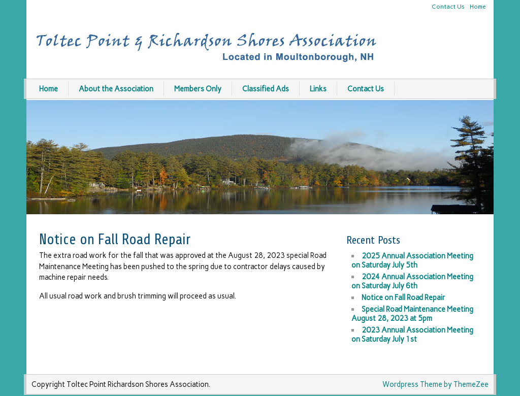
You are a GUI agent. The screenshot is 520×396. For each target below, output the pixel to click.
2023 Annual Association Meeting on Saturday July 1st (412, 334)
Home (478, 6)
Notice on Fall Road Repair (403, 297)
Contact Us (448, 6)
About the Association (116, 88)
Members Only (197, 88)
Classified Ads (265, 88)
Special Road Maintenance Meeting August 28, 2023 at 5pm (412, 314)
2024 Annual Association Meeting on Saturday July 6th (412, 281)
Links (318, 88)
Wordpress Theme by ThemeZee (435, 384)
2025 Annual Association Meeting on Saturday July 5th (412, 260)
